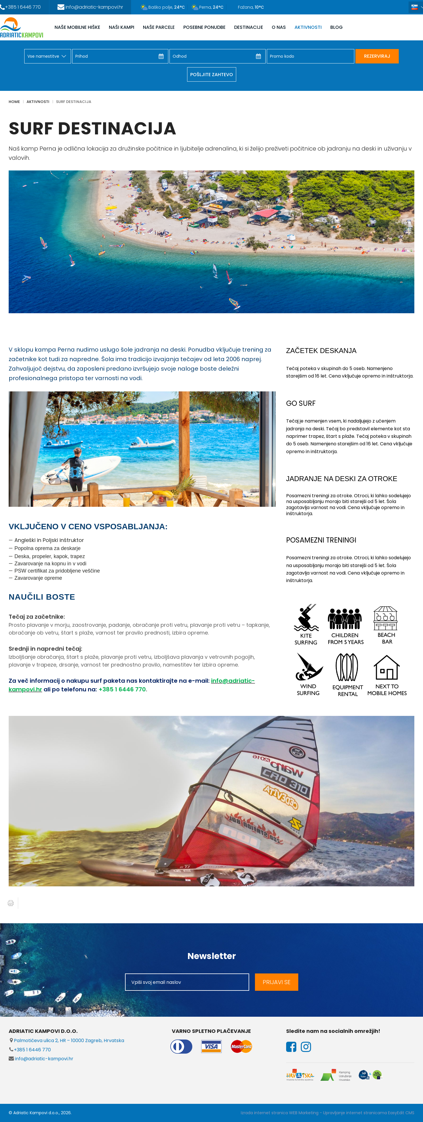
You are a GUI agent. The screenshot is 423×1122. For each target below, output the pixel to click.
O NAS (279, 27)
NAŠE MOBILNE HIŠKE (77, 27)
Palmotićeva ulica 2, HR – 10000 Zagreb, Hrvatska (66, 1040)
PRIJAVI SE (276, 982)
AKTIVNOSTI (308, 27)
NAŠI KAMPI (121, 27)
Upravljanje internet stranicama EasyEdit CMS (368, 1113)
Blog (336, 27)
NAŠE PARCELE (159, 27)
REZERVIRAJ (377, 56)
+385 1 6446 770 (30, 1049)
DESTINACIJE (248, 27)
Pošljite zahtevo (211, 74)
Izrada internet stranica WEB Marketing (279, 1113)
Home (14, 101)
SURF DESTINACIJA (73, 101)
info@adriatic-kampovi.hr (41, 1058)
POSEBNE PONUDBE (204, 27)
